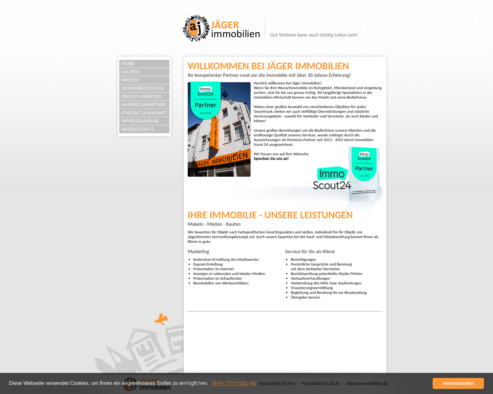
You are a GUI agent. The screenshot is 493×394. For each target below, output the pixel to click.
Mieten (129, 80)
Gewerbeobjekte (142, 88)
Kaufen (130, 71)
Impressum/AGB (139, 120)
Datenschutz (137, 129)
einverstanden (458, 383)
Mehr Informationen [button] (234, 383)
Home (128, 63)
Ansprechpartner (143, 104)
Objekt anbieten (141, 96)
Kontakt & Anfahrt (144, 112)
